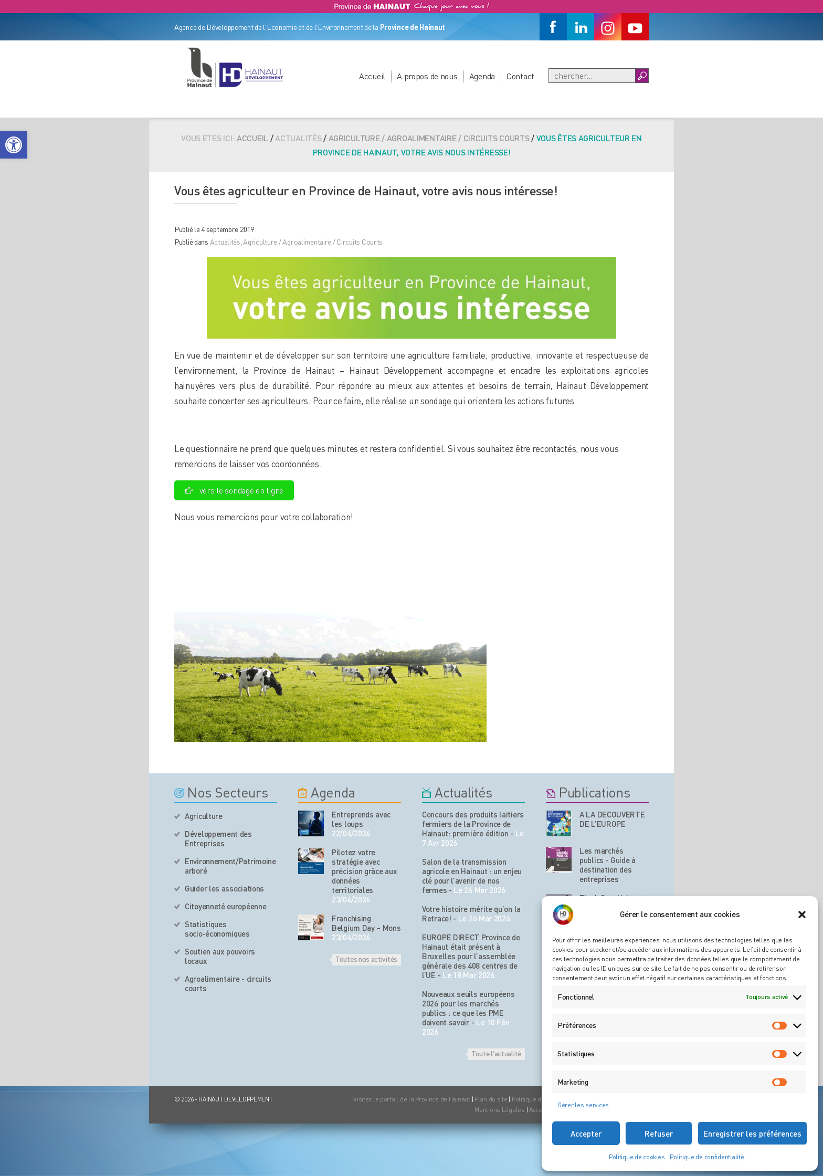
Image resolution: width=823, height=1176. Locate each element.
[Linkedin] (580, 26)
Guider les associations (224, 888)
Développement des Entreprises (218, 838)
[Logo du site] (234, 67)
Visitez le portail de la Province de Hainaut (411, 1099)
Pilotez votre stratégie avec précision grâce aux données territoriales (364, 871)
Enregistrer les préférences (752, 1133)
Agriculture (204, 816)
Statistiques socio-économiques (217, 929)
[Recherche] (592, 75)
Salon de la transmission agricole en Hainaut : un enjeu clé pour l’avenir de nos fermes (472, 875)
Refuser (659, 1133)
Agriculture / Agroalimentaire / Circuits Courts (429, 137)
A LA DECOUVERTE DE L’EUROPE (612, 819)
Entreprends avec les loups (361, 819)
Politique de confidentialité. (707, 1157)
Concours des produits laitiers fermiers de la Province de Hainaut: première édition (473, 823)
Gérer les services (583, 1105)
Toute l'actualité (496, 1053)
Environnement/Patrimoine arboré (230, 866)
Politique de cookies (636, 1157)
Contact (520, 75)
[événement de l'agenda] (311, 823)
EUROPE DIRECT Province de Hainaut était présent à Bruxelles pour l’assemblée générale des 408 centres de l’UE (471, 956)
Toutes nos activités (366, 958)
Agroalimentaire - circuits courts (228, 983)
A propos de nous (427, 75)
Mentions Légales (499, 1110)
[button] (13, 145)
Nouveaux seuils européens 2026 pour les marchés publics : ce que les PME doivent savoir (468, 1008)
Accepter (586, 1133)
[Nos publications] (559, 823)
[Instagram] (607, 26)
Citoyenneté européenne (225, 906)
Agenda (482, 75)
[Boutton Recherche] (641, 75)
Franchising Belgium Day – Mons (366, 923)
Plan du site (491, 1099)
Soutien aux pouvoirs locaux (220, 956)
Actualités (225, 241)
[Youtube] (635, 26)
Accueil (372, 75)
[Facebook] (553, 26)
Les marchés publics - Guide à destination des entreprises (607, 864)
